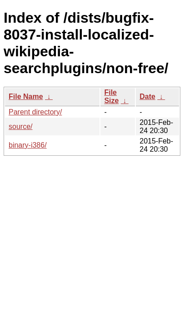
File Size (111, 96)
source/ (20, 126)
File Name (26, 96)
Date (147, 96)
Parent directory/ (35, 112)
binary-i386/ (28, 145)
